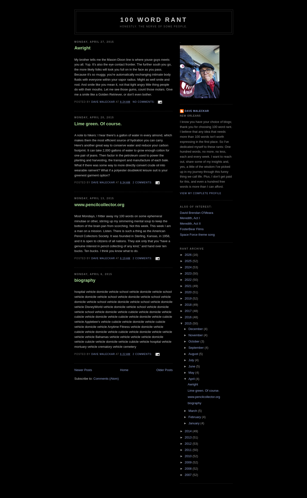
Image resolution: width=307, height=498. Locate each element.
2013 (189, 437)
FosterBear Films (192, 229)
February (195, 417)
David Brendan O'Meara (196, 213)
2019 (189, 298)
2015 (189, 323)
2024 (189, 267)
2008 (189, 468)
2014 (189, 431)
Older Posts (164, 370)
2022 (189, 280)
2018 (189, 304)
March (193, 411)
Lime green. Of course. (98, 123)
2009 (189, 462)
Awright (82, 48)
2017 (189, 311)
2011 (189, 450)
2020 (189, 292)
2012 (189, 443)
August (194, 354)
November (196, 335)
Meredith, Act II (190, 223)
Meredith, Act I (190, 218)
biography (84, 280)
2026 (189, 255)
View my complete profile (200, 193)
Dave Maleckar (197, 111)
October (195, 341)
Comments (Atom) (106, 378)
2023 (189, 273)
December (196, 329)
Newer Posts (83, 370)
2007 (189, 475)
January (195, 423)
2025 (189, 261)
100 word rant (153, 19)
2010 (189, 456)
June (192, 366)
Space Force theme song (197, 234)
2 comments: (143, 182)
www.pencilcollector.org (99, 204)
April (192, 379)
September (197, 347)
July (192, 360)
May (192, 372)
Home (124, 370)
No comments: (144, 102)
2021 (189, 286)
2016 (189, 317)
